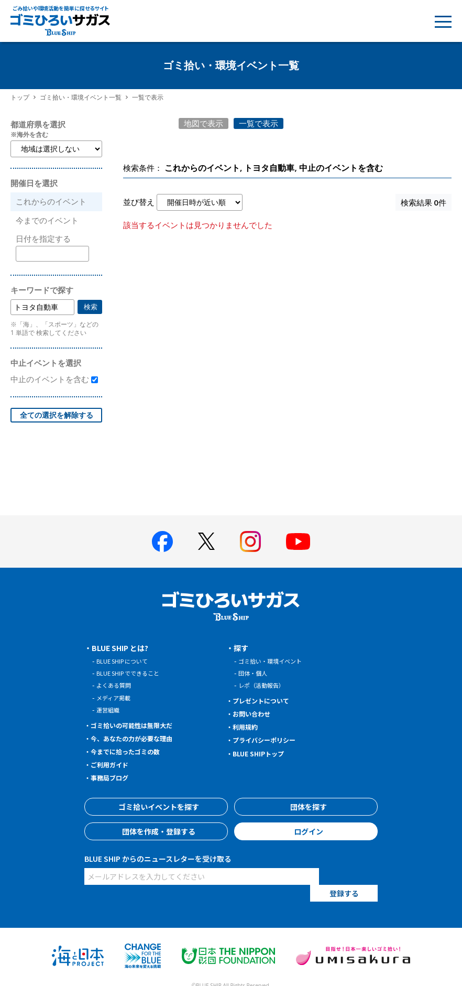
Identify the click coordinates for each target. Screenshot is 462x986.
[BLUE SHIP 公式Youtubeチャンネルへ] (298, 541)
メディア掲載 (116, 697)
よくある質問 (116, 685)
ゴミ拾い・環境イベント (275, 661)
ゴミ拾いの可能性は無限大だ (139, 725)
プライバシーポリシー (270, 739)
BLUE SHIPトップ (263, 753)
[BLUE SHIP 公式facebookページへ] (162, 541)
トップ (19, 97)
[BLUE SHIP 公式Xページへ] (206, 541)
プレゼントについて (267, 700)
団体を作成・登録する (156, 831)
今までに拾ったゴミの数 (132, 751)
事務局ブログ (114, 777)
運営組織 (110, 709)
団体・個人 (255, 673)
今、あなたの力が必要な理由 (139, 738)
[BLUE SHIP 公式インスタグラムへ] (250, 541)
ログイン (306, 831)
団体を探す (306, 806)
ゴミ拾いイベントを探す (156, 806)
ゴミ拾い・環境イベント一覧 (81, 97)
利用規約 (248, 726)
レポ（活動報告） (265, 685)
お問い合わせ (256, 713)
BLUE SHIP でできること (133, 673)
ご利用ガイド (114, 764)
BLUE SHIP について (127, 661)
